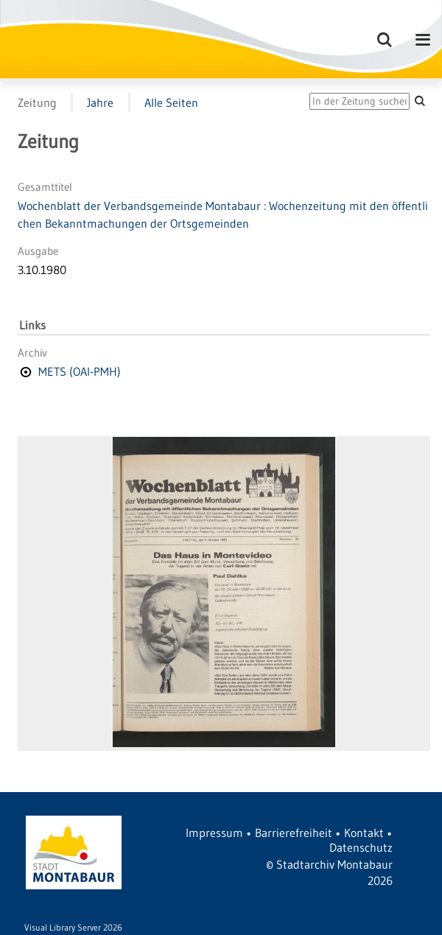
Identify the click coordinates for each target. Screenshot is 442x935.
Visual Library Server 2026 (73, 927)
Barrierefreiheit (293, 832)
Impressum (214, 832)
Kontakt (364, 832)
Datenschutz (361, 847)
